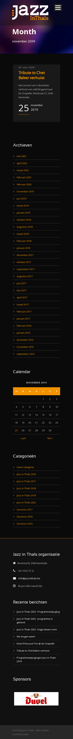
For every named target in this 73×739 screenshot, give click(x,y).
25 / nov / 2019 (26, 67)
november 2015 (25, 346)
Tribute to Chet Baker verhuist (33, 650)
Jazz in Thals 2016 (26, 474)
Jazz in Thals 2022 (26, 502)
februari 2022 (24, 177)
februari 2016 (24, 325)
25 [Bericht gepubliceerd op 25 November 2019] (16, 430)
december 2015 (25, 339)
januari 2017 (23, 318)
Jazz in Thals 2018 (26, 488)
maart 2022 (23, 170)
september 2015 (25, 354)
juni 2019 (21, 198)
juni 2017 (21, 283)
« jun (23, 438)
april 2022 (22, 163)
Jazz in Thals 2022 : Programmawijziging (38, 611)
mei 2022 (21, 156)
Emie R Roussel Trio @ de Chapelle (36, 643)
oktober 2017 (24, 262)
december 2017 (25, 255)
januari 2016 (23, 332)
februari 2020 (24, 184)
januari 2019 (23, 212)
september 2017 (25, 269)
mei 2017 (21, 290)
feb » (50, 438)
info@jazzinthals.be (29, 578)
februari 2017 (24, 311)
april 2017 (22, 297)
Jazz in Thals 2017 (26, 481)
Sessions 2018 (24, 516)
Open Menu (58, 7)
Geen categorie (25, 467)
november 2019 (25, 191)
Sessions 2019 (24, 523)
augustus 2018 (25, 226)
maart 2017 (23, 304)
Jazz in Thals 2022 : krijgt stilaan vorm (37, 629)
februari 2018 (24, 241)
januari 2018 (23, 248)
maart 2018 (23, 233)
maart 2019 (23, 205)
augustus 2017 (25, 276)
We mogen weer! (26, 636)
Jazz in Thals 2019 (26, 495)
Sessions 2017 (24, 509)
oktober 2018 (24, 219)
